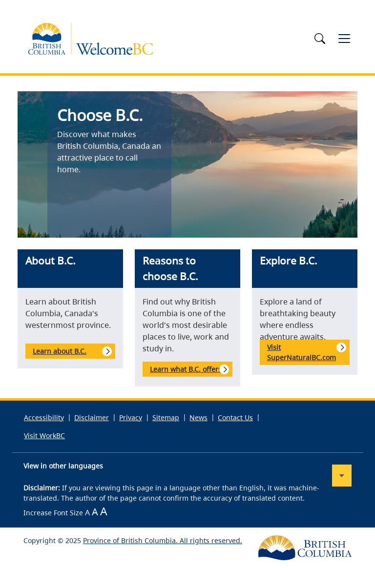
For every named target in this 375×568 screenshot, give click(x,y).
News (198, 417)
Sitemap (165, 417)
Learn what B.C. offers (186, 369)
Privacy (130, 417)
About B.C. (50, 260)
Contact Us (235, 417)
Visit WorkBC (44, 435)
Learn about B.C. (59, 351)
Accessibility (44, 417)
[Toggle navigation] (344, 38)
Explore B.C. (288, 260)
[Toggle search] (321, 38)
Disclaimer (91, 417)
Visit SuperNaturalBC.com (301, 352)
